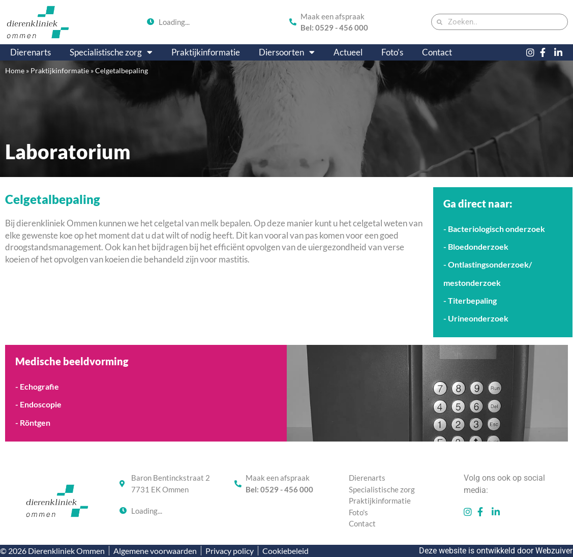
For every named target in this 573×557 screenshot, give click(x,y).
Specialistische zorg (111, 52)
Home (14, 71)
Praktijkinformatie (205, 52)
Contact (437, 52)
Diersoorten (287, 52)
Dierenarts (30, 52)
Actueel (348, 52)
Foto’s (392, 52)
